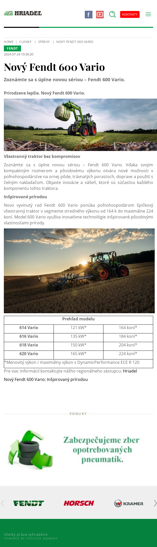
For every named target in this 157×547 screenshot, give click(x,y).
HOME (9, 42)
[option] (29, 503)
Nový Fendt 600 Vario (74, 42)
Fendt (12, 48)
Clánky (25, 42)
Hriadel (130, 371)
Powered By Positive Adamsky (31, 538)
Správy (44, 42)
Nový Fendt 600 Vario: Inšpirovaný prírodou (46, 379)
